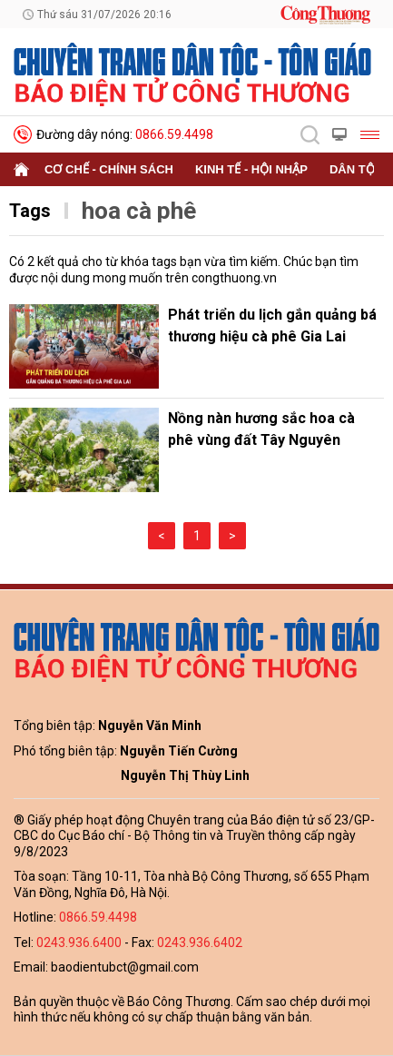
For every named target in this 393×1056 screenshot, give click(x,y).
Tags (30, 211)
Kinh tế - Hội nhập (251, 169)
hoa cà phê (139, 210)
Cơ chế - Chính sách (108, 169)
